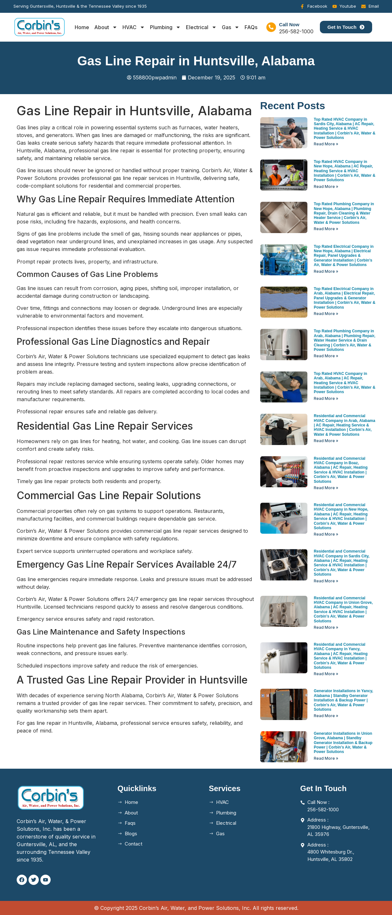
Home (82, 27)
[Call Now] (271, 27)
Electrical (201, 27)
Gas (230, 27)
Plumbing (165, 27)
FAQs (251, 27)
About (105, 27)
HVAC (133, 27)
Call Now (289, 24)
